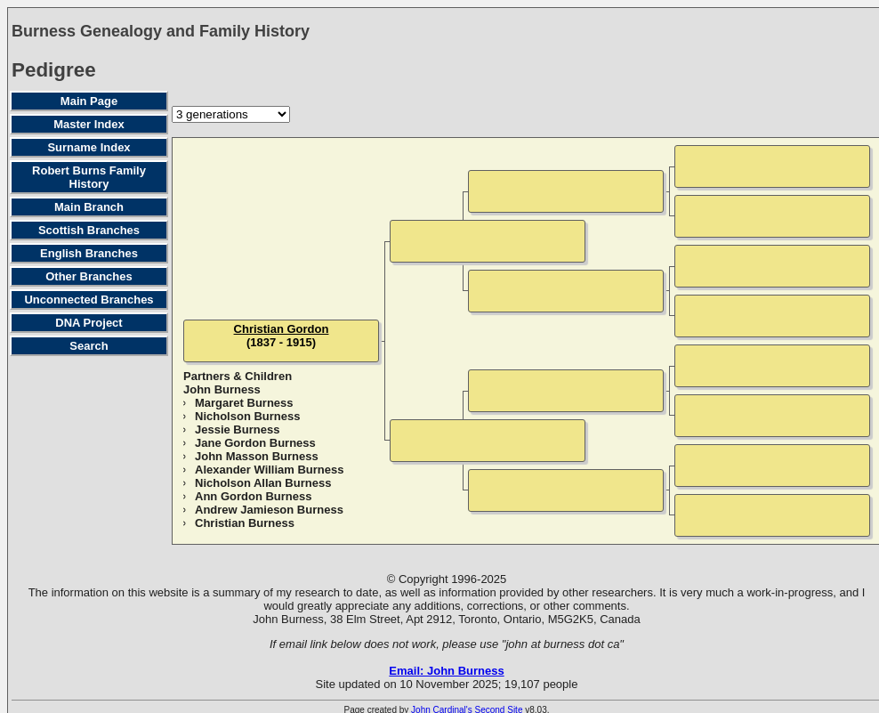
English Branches (89, 253)
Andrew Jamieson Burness (269, 509)
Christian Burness (244, 523)
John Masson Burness (257, 456)
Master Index (88, 124)
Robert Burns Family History (89, 177)
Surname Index (88, 147)
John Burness (222, 389)
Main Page (88, 101)
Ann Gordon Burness (253, 496)
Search (88, 345)
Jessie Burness (237, 429)
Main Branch (89, 207)
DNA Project (88, 322)
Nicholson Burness (247, 416)
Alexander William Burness (269, 469)
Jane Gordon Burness (255, 443)
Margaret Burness (244, 402)
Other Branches (89, 276)
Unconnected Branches (88, 299)
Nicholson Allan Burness (263, 483)
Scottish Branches (89, 230)
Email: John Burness (446, 670)
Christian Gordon (281, 329)
